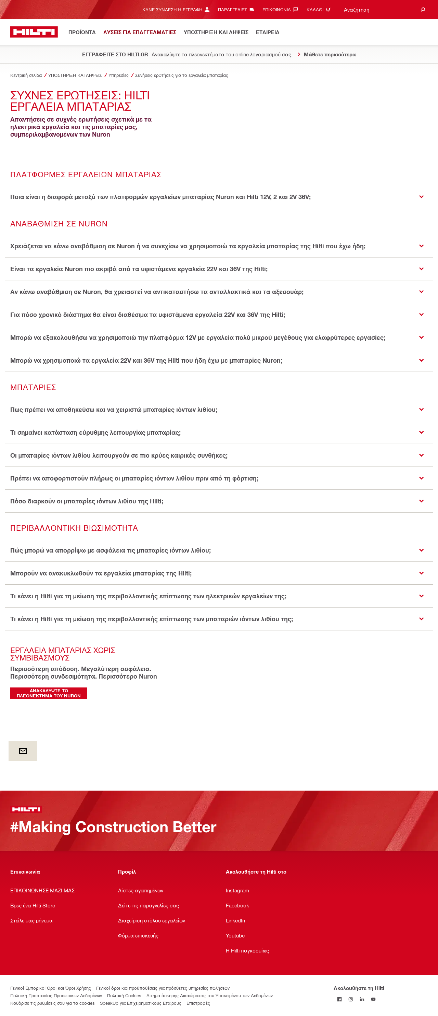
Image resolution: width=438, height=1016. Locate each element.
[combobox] (383, 9)
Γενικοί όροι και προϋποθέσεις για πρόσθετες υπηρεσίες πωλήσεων (163, 987)
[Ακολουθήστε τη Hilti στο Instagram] (350, 999)
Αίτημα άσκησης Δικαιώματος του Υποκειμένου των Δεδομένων (209, 995)
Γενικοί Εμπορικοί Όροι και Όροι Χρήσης (50, 987)
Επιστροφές (198, 1002)
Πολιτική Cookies (124, 995)
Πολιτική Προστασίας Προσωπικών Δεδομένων (56, 995)
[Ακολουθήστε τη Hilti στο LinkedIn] (362, 999)
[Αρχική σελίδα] (34, 32)
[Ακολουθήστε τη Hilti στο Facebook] (339, 999)
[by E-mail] (23, 751)
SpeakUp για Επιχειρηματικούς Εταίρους (140, 1002)
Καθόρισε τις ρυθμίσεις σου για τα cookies (52, 1002)
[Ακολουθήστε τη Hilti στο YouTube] (373, 999)
